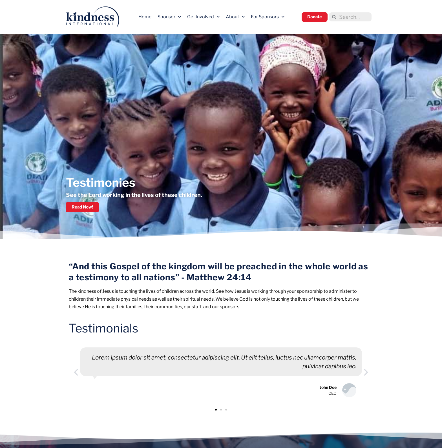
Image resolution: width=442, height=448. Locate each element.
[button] (76, 372)
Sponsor (169, 16)
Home (144, 16)
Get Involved (203, 16)
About (235, 16)
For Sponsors (267, 16)
